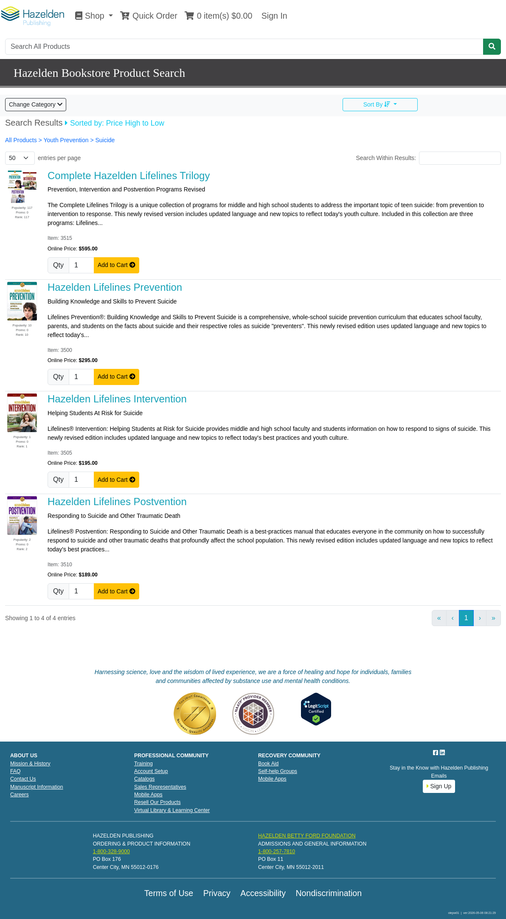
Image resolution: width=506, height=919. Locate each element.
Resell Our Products (157, 802)
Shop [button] (91, 15)
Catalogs (144, 779)
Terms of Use (168, 893)
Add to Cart (116, 264)
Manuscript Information (36, 787)
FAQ (15, 771)
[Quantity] (81, 265)
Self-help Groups (277, 771)
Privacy (217, 893)
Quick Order (148, 15)
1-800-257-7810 (276, 851)
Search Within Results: (386, 158)
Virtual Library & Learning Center (172, 810)
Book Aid (268, 764)
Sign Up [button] (439, 786)
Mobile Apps (148, 795)
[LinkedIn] (442, 752)
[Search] (244, 47)
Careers (19, 795)
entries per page (59, 158)
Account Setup (151, 771)
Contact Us (23, 779)
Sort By (377, 104)
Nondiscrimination (328, 893)
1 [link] (466, 617)
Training (143, 764)
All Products (22, 140)
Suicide (105, 140)
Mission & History (30, 764)
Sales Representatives (160, 787)
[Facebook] (436, 752)
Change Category (35, 104)
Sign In (273, 15)
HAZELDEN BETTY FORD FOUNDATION (307, 836)
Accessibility (263, 893)
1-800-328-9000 (111, 851)
